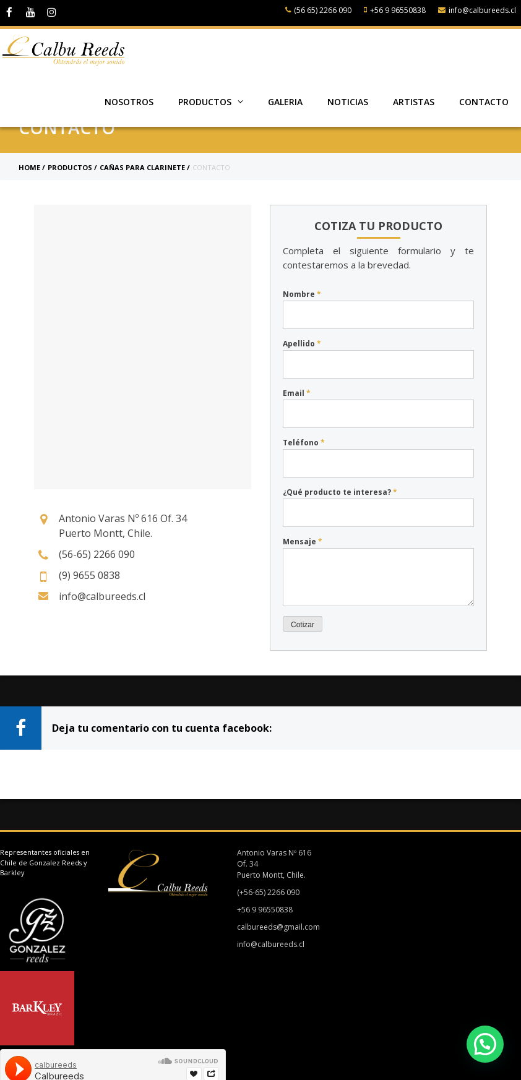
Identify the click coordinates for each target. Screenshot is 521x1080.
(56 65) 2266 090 (318, 10)
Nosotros (129, 102)
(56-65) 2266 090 (97, 554)
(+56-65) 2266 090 (261, 892)
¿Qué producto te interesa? (340, 492)
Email (297, 393)
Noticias (347, 102)
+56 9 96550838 (395, 10)
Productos (210, 102)
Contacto (484, 102)
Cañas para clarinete (142, 167)
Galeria (285, 102)
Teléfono (304, 442)
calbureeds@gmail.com (271, 927)
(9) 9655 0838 (89, 575)
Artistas (413, 102)
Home (29, 167)
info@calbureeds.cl (477, 10)
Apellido (302, 343)
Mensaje (302, 541)
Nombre (302, 294)
